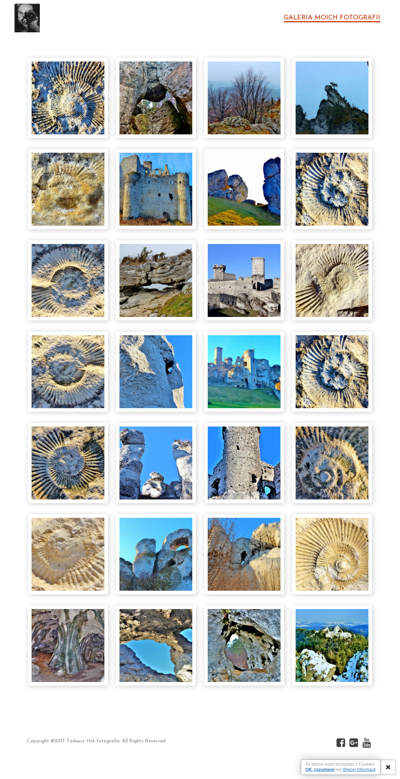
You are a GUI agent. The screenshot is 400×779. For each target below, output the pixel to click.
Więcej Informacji (359, 769)
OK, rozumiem (320, 769)
